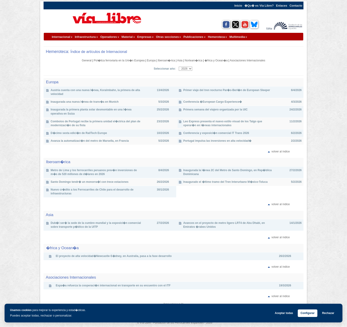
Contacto (296, 5)
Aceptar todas (284, 313)
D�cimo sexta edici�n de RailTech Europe (79, 133)
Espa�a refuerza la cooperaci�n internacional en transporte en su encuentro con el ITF (113, 285)
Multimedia (238, 37)
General (87, 60)
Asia (179, 60)
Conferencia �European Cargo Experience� (212, 101)
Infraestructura (86, 37)
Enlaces (281, 5)
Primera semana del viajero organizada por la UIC (215, 109)
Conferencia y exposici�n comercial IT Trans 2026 (216, 133)
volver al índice (281, 151)
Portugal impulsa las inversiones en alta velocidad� (217, 140)
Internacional (62, 37)
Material (128, 37)
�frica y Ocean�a (216, 60)
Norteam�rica (193, 60)
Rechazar (328, 313)
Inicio (238, 5)
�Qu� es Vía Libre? (259, 5)
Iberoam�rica (166, 60)
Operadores (109, 37)
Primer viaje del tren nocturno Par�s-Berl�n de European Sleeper (226, 90)
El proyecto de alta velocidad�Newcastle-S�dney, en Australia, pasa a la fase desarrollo (114, 256)
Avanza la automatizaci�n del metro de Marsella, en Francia (90, 140)
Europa (151, 60)
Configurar (307, 313)
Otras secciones (168, 37)
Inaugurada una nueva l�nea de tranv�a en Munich (85, 101)
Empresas (145, 37)
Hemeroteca (217, 37)
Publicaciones (194, 37)
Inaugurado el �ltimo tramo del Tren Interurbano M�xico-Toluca (225, 181)
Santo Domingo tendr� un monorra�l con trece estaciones (89, 181)
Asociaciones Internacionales (247, 60)
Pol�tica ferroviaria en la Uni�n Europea (119, 60)
